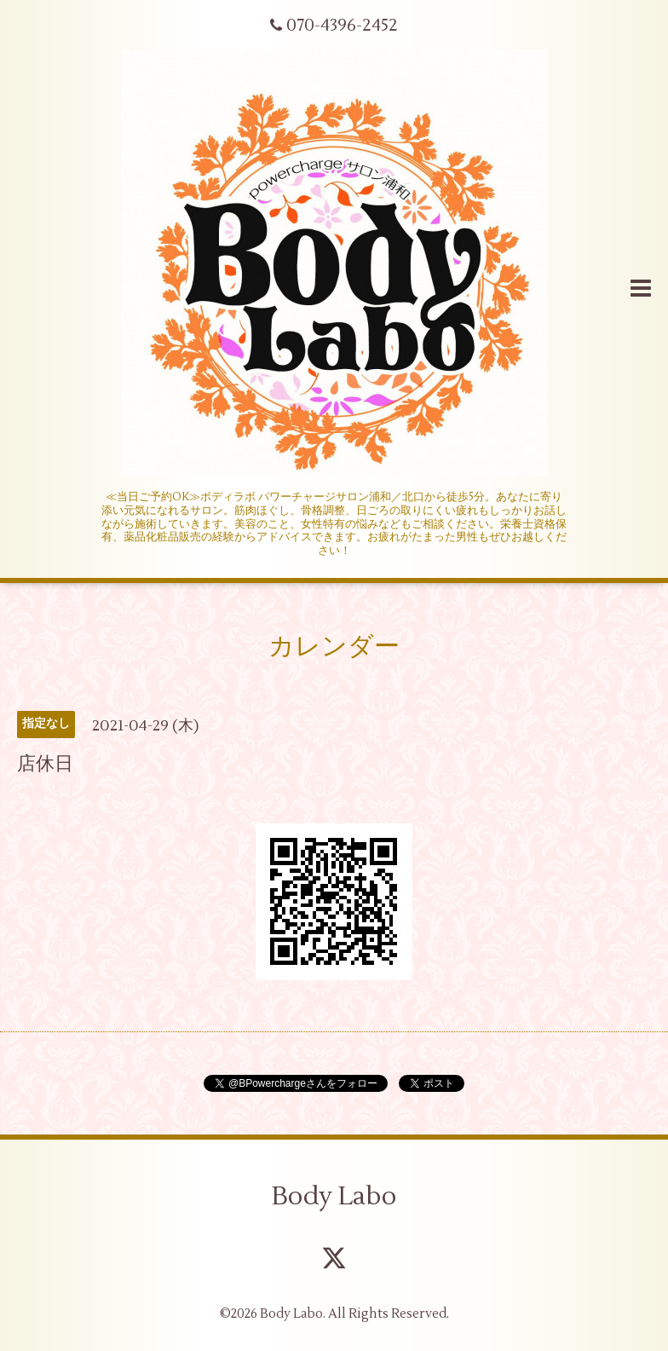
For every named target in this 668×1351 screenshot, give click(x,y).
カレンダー (334, 646)
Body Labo (334, 1196)
